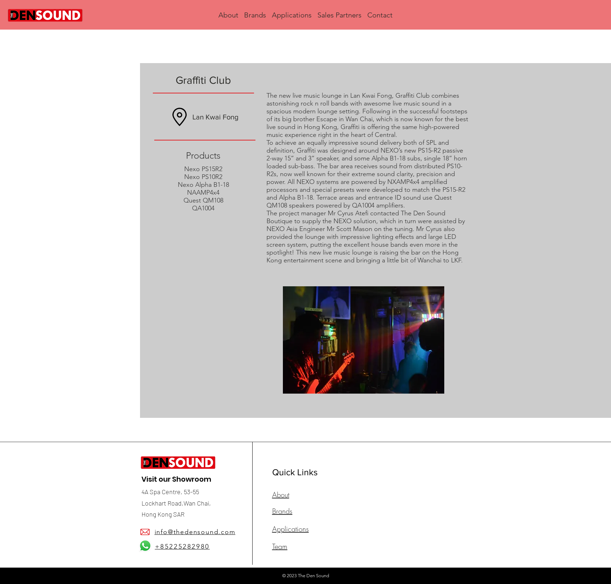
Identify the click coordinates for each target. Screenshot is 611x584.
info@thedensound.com (195, 532)
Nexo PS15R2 (203, 169)
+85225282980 (182, 546)
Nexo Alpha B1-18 (203, 185)
